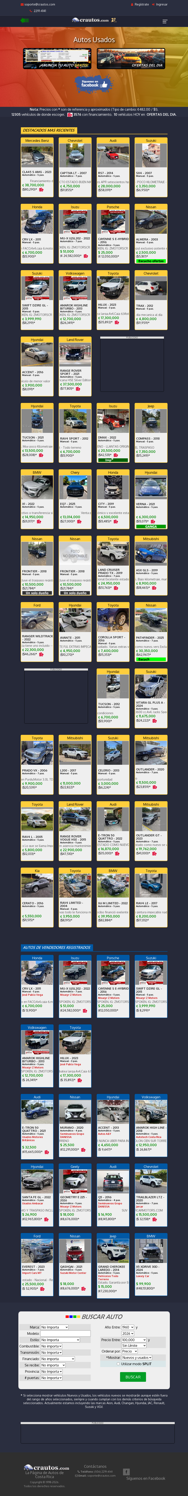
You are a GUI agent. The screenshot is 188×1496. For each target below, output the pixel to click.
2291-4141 (38, 11)
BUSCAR (133, 1377)
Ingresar (160, 4)
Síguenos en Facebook (145, 1478)
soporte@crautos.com (38, 4)
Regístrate (140, 4)
